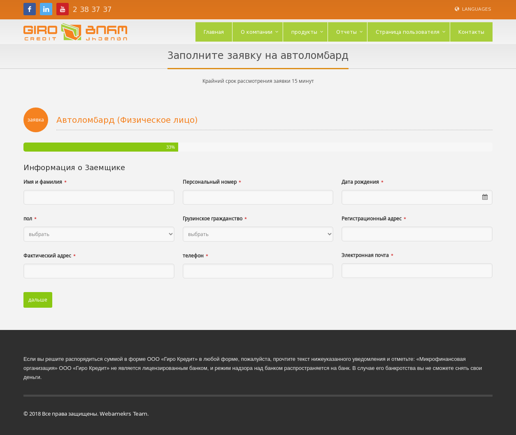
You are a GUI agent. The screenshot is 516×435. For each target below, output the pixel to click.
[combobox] (417, 197)
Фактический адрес (47, 255)
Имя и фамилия (42, 181)
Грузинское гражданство (212, 218)
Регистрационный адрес (372, 218)
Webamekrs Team (123, 413)
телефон (193, 255)
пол (27, 218)
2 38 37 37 (92, 9)
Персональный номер (210, 181)
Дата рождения (360, 181)
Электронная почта (365, 255)
